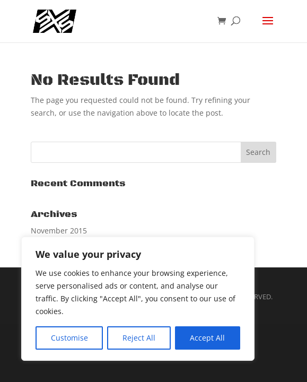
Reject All (138, 338)
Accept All (207, 338)
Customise (69, 338)
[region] (138, 299)
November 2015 (59, 230)
